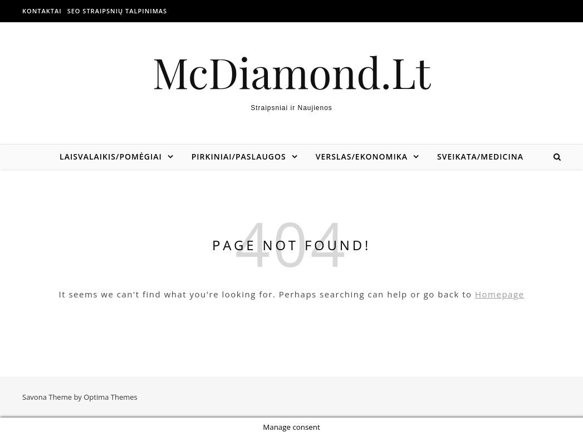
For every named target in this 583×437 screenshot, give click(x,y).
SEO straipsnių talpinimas (117, 11)
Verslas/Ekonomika (362, 156)
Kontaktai (42, 11)
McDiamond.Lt (292, 72)
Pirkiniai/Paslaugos (239, 156)
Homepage (499, 294)
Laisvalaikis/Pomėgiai (111, 156)
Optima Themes (111, 397)
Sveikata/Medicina (480, 156)
